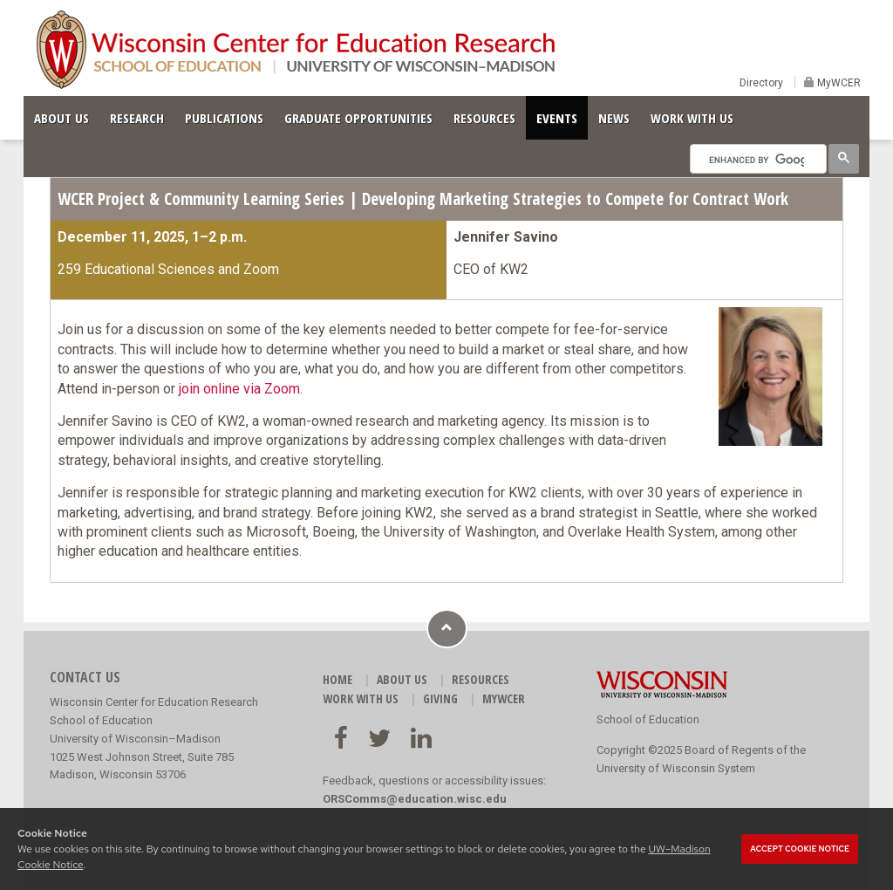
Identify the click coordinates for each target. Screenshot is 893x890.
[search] (756, 159)
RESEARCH (137, 118)
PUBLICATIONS (224, 118)
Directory (761, 83)
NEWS (614, 118)
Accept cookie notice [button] (799, 849)
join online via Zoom (239, 388)
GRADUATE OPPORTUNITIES (358, 118)
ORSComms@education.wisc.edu (415, 798)
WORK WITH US (692, 118)
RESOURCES (484, 118)
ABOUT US (61, 118)
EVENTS (556, 118)
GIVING (440, 698)
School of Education (647, 719)
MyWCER (838, 83)
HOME (337, 679)
